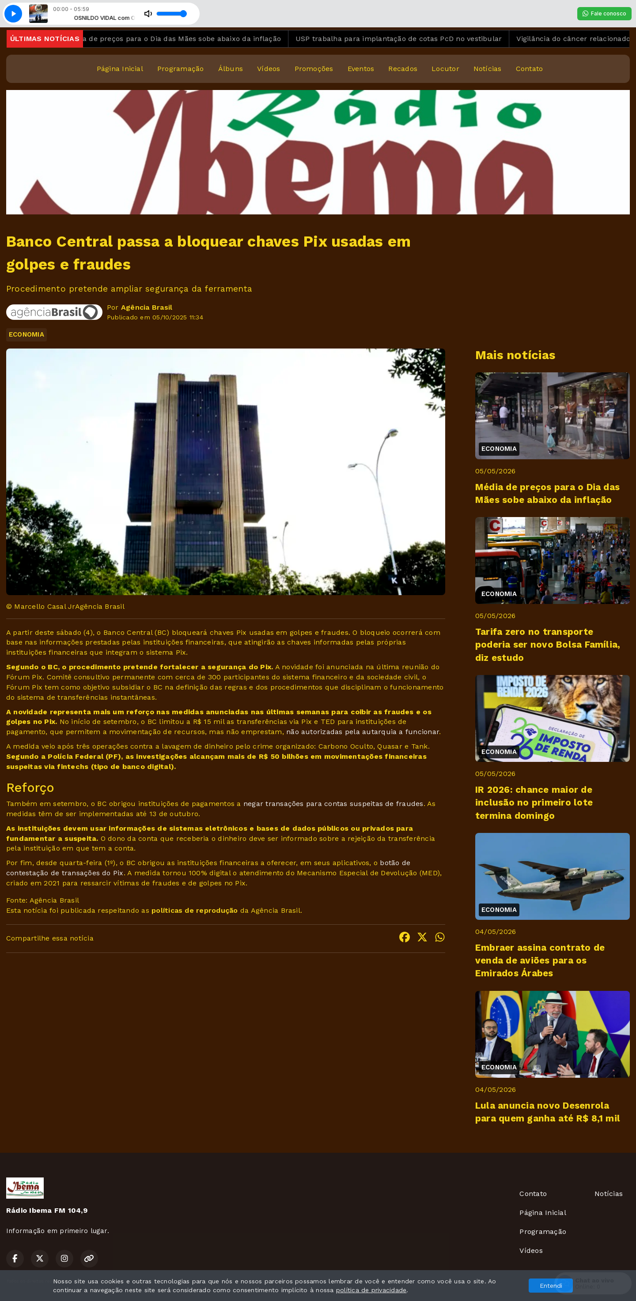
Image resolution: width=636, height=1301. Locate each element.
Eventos (361, 68)
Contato (529, 68)
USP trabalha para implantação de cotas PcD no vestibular (410, 38)
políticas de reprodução (194, 910)
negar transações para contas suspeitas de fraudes (333, 803)
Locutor (445, 68)
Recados (402, 68)
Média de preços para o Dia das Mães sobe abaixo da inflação (185, 38)
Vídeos (268, 68)
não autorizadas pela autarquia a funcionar (362, 731)
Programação (180, 68)
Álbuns (230, 68)
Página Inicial (120, 68)
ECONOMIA (26, 334)
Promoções (314, 68)
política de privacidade (371, 1290)
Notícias (487, 68)
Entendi (551, 1285)
